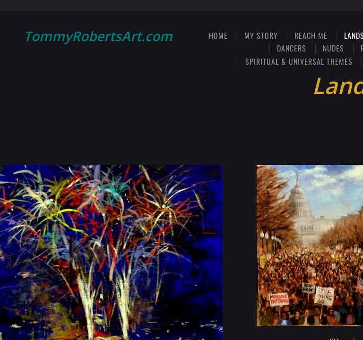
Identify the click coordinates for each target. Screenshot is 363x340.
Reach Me (311, 35)
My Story (261, 35)
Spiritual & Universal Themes (299, 61)
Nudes (333, 48)
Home (218, 35)
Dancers (291, 48)
